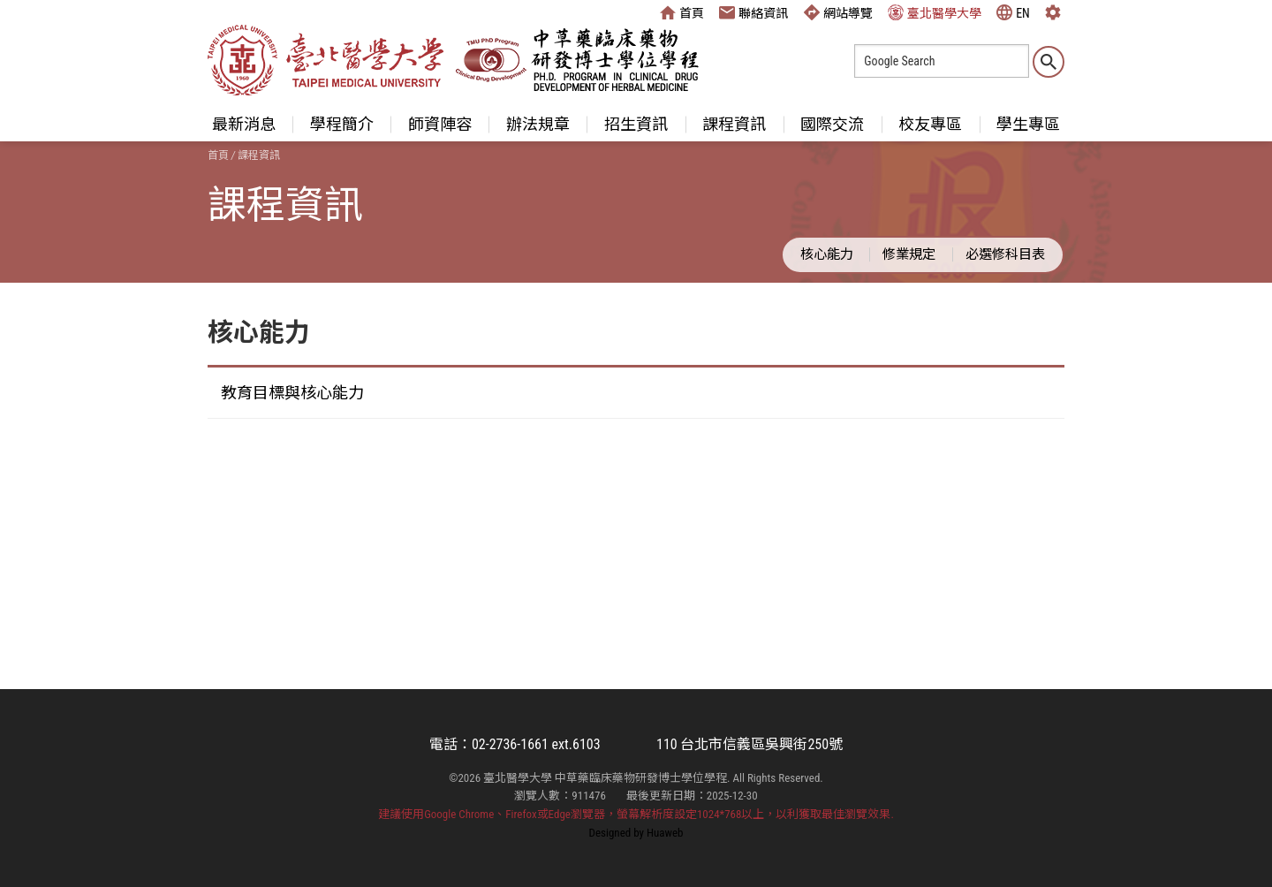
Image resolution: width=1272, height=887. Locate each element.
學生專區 (1028, 124)
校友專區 (930, 124)
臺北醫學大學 (934, 12)
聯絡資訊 (753, 12)
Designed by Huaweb (636, 832)
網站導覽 (838, 12)
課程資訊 (734, 124)
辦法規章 (538, 124)
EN (1013, 12)
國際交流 (832, 124)
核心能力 (826, 254)
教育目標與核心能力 (292, 392)
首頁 (682, 12)
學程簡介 (342, 124)
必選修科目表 (1005, 254)
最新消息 (244, 124)
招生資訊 (636, 124)
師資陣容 (440, 124)
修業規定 (908, 254)
